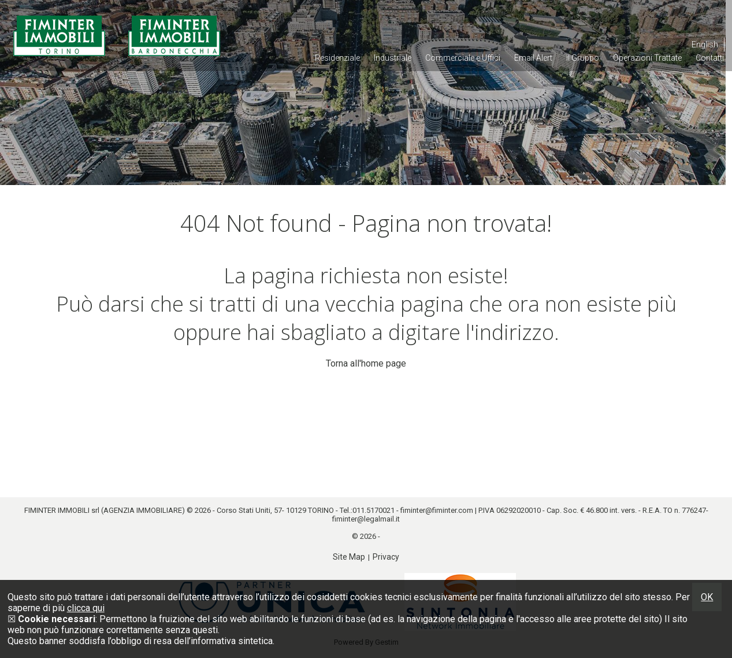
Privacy (386, 556)
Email (533, 57)
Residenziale (337, 57)
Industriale (392, 57)
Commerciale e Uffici (462, 57)
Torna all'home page (366, 363)
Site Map (349, 556)
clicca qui (86, 607)
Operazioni (647, 57)
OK (707, 597)
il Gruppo (582, 57)
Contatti (710, 57)
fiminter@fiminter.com (436, 510)
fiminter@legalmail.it (366, 519)
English (705, 44)
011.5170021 (373, 510)
